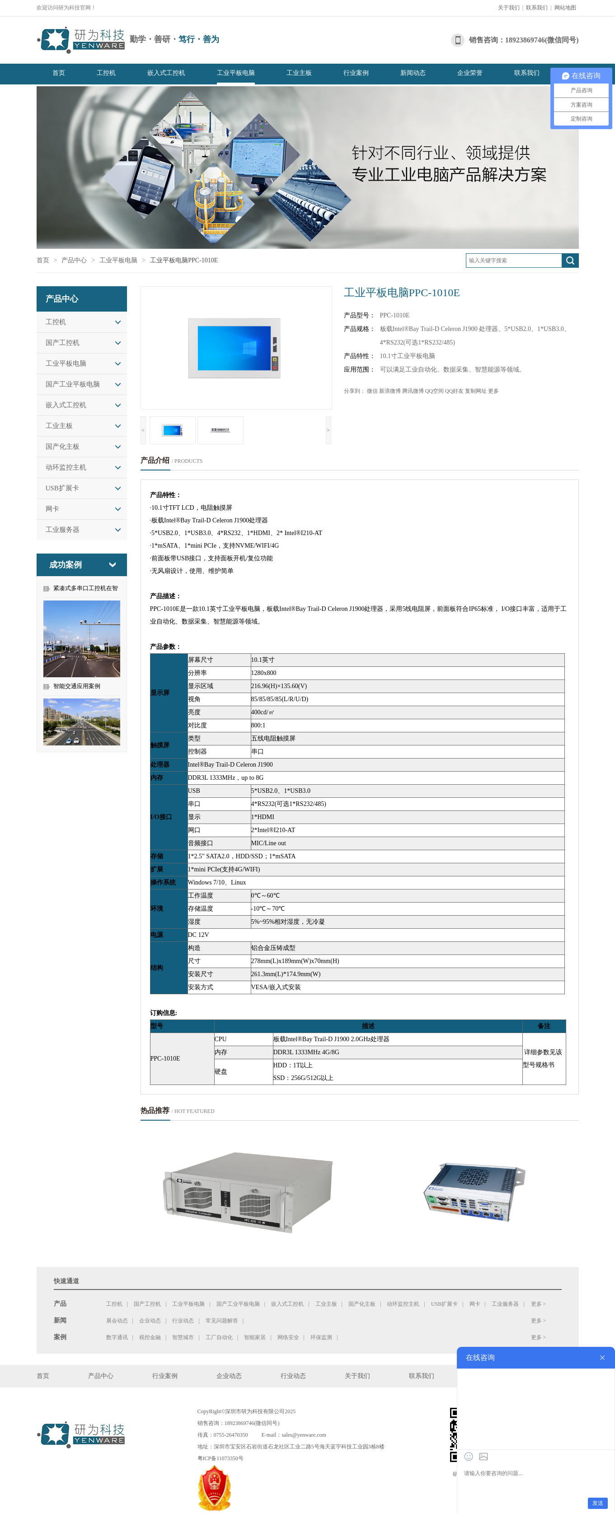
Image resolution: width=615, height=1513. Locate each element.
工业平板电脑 (236, 73)
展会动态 (117, 1320)
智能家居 (255, 1337)
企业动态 (150, 1320)
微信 (372, 391)
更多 (493, 391)
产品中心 (74, 260)
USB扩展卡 (62, 488)
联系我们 (537, 8)
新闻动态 (413, 73)
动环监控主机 (66, 467)
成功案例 (65, 564)
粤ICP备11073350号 (220, 1458)
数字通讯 (117, 1337)
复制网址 (476, 391)
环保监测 (321, 1337)
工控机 (106, 73)
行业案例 (356, 73)
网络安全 (288, 1337)
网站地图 (565, 8)
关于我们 (509, 8)
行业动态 (183, 1320)
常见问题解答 (222, 1320)
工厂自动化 (219, 1337)
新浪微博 (390, 391)
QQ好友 (454, 391)
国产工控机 (63, 342)
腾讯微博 (413, 391)
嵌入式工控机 (166, 73)
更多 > (538, 1304)
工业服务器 (63, 529)
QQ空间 (434, 391)
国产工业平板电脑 (73, 384)
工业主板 (299, 73)
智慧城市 (183, 1337)
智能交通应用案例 (76, 686)
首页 (58, 73)
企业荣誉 (470, 73)
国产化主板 (63, 446)
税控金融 (150, 1337)
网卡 (52, 508)
